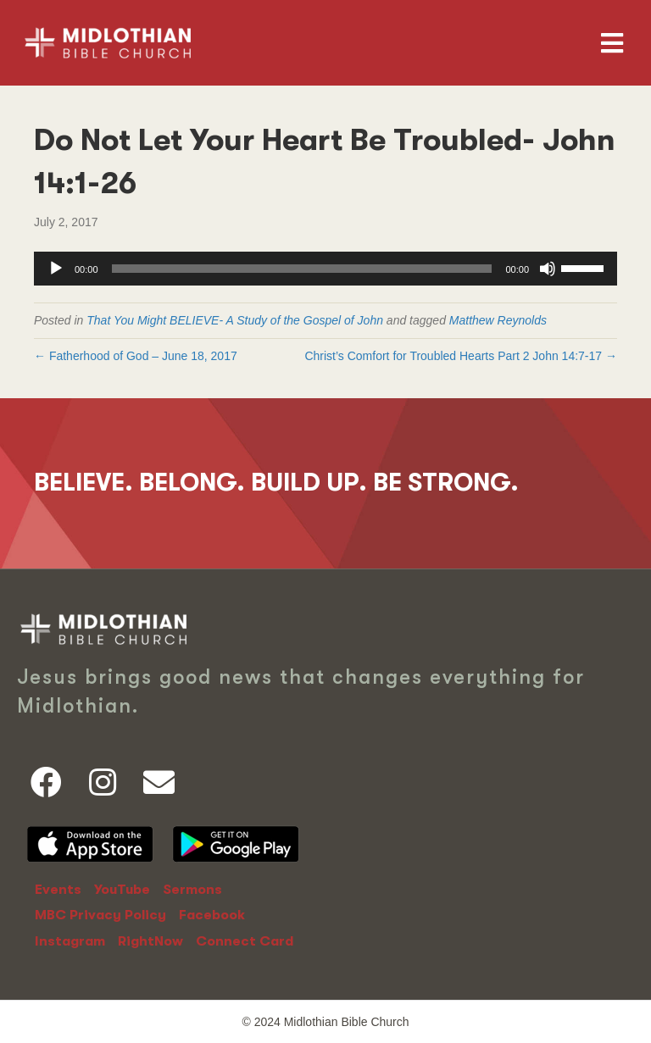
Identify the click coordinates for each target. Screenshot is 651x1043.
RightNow (150, 941)
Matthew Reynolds (498, 320)
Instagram (70, 941)
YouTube (122, 889)
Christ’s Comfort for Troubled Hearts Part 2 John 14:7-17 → (460, 356)
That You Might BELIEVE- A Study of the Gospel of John (234, 320)
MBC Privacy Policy (100, 915)
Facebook (212, 915)
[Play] (55, 268)
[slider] (302, 268)
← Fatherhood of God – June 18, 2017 (135, 356)
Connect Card (244, 941)
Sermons (192, 889)
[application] (325, 269)
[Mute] (547, 268)
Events (58, 889)
